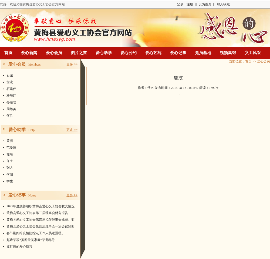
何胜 (9, 116)
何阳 (9, 174)
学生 (9, 181)
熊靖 (9, 154)
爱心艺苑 (153, 53)
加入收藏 (223, 4)
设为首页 (204, 4)
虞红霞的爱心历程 (19, 246)
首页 (8, 53)
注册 (190, 4)
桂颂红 (11, 95)
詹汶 (9, 82)
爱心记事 (178, 53)
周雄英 (11, 109)
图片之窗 (79, 53)
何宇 (9, 161)
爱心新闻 (29, 53)
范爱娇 (11, 147)
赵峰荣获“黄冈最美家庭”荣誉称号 (30, 240)
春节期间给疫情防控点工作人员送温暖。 (35, 233)
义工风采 (253, 53)
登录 (180, 4)
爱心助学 (104, 53)
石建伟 (11, 89)
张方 (9, 168)
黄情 (9, 141)
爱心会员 (54, 53)
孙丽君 (11, 102)
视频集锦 (228, 53)
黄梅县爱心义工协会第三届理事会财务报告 (37, 213)
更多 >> (71, 64)
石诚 (9, 75)
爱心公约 (128, 53)
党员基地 (203, 53)
